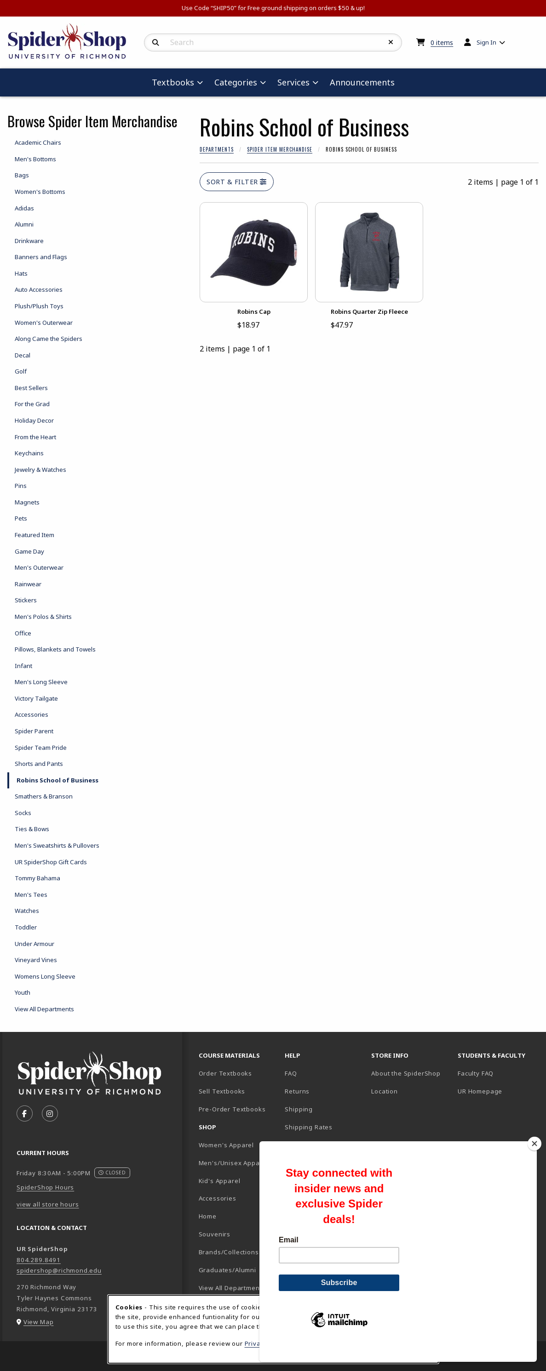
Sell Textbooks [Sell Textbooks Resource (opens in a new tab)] (222, 1091)
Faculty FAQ (476, 1073)
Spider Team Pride (41, 747)
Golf (21, 371)
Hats (21, 273)
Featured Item (34, 535)
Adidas (24, 208)
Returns (297, 1091)
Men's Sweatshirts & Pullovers (57, 845)
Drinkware (29, 241)
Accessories (31, 714)
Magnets (27, 502)
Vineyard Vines (36, 960)
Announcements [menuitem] (362, 82)
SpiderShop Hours (45, 1187)
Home (208, 1216)
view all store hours (48, 1204)
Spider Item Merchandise (279, 149)
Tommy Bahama (37, 878)
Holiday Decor (34, 420)
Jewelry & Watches (40, 469)
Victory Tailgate (36, 698)
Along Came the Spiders (48, 338)
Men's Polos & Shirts (43, 616)
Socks (23, 813)
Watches (27, 910)
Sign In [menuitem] (486, 42)
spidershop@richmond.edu (59, 1270)
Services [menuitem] (293, 82)
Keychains (29, 453)
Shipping (299, 1109)
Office (23, 633)
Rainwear (28, 584)
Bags (22, 175)
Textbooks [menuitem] (173, 82)
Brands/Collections (229, 1252)
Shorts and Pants (39, 763)
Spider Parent (34, 731)
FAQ (291, 1073)
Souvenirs (214, 1234)
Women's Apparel (226, 1145)
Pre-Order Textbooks (232, 1109)
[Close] (534, 1159)
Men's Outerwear (39, 567)
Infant (23, 666)
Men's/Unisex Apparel (234, 1163)
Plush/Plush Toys (39, 306)
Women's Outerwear (44, 322)
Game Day (29, 551)
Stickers (26, 600)
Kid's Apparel (220, 1181)
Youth (22, 992)
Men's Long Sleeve (41, 682)
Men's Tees (31, 894)
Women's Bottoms (40, 191)
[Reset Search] (391, 42)
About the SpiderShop (406, 1073)
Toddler (26, 927)
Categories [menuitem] (235, 82)
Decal (22, 355)
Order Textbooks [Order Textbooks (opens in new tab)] (225, 1073)
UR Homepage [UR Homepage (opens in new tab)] (480, 1091)
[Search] (156, 43)
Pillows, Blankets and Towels (55, 649)
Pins (21, 486)
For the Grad (32, 404)
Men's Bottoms (35, 159)
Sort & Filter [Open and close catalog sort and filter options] (237, 181)
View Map (38, 1322)
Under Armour (34, 944)
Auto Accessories (39, 289)
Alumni (24, 224)
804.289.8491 (39, 1260)
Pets (21, 518)
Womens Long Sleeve (45, 976)
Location (384, 1091)
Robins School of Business (57, 780)
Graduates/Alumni (227, 1270)
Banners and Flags (41, 257)
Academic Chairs (38, 142)
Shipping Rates (309, 1127)
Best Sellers (31, 388)
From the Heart (35, 437)
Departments (217, 149)
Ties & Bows (32, 829)
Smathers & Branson (44, 796)
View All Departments (44, 1009)
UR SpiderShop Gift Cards (51, 862)
